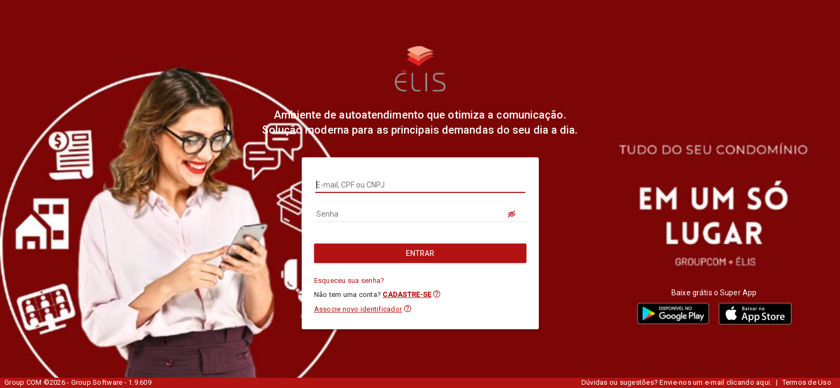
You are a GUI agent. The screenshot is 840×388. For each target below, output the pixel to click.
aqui (763, 382)
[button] (436, 293)
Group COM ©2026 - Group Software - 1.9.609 (77, 382)
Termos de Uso (806, 382)
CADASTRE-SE (407, 294)
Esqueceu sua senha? (349, 280)
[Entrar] (420, 253)
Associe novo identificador (358, 309)
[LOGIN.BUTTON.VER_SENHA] (512, 214)
